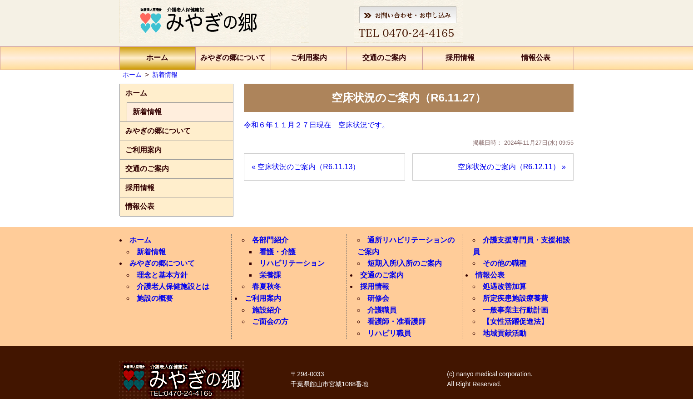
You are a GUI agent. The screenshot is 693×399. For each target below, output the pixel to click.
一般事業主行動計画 (515, 310)
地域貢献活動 (504, 333)
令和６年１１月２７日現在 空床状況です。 (316, 125)
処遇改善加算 (504, 286)
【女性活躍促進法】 (515, 321)
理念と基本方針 (162, 275)
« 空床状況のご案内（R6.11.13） (306, 167)
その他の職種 (504, 263)
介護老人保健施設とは (173, 286)
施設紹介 (266, 310)
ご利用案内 (309, 57)
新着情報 (147, 112)
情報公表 (535, 57)
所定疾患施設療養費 (515, 298)
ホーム (157, 57)
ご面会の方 (270, 321)
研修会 (378, 298)
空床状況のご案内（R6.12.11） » (512, 167)
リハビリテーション (292, 263)
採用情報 (460, 57)
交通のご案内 (384, 57)
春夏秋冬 (266, 286)
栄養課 (270, 275)
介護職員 (381, 310)
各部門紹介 (270, 240)
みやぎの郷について (233, 57)
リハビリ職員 (389, 333)
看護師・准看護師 (396, 321)
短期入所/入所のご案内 (404, 263)
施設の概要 (155, 298)
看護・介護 (277, 252)
